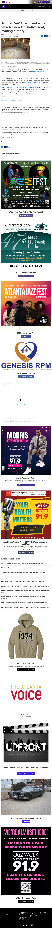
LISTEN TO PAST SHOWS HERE (25, 773)
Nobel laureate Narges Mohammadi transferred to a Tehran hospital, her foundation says (25, 591)
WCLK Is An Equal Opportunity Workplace (23, 918)
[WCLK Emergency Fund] (26, 861)
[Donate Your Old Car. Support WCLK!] (26, 797)
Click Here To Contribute (26, 901)
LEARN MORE (26, 821)
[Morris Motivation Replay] (26, 450)
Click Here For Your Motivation (26, 485)
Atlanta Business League (26, 273)
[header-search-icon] (39, 2)
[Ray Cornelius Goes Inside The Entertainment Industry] (26, 743)
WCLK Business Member (26, 373)
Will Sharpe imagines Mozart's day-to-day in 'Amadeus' (17, 568)
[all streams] (50, 6)
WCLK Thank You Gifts (26, 664)
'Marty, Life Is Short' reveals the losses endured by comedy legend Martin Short (24, 602)
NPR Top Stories (10, 141)
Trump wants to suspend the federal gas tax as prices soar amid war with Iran (23, 572)
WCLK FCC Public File (44, 913)
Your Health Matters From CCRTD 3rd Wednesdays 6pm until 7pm (26, 543)
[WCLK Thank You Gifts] (26, 636)
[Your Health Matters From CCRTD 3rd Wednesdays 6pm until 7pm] (26, 514)
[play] (4, 6)
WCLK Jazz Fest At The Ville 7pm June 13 (26, 212)
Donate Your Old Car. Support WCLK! (26, 818)
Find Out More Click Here (26, 376)
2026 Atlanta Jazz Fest (26, 333)
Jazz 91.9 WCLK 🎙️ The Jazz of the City (11, 421)
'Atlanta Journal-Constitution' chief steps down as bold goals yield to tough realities (25, 577)
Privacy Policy (33, 913)
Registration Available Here (26, 276)
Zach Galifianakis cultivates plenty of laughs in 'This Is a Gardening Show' (22, 563)
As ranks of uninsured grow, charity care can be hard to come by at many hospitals (25, 586)
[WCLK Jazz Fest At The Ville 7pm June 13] (26, 185)
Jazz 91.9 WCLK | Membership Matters (26, 10)
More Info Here (26, 336)
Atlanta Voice (26, 714)
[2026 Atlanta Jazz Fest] (26, 305)
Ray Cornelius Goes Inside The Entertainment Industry (26, 768)
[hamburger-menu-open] (3, 2)
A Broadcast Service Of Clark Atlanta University (23, 913)
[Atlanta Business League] (26, 245)
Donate (46, 2)
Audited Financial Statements (33, 916)
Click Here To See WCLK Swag (26, 669)
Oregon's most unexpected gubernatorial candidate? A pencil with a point (22, 581)
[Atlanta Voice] (26, 693)
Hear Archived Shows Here (26, 552)
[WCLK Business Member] (26, 356)
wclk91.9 (23, 421)
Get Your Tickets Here (26, 215)
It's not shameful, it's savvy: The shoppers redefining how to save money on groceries (23, 597)
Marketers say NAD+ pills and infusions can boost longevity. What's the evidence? (25, 607)
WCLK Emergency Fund (26, 898)
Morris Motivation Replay (26, 478)
